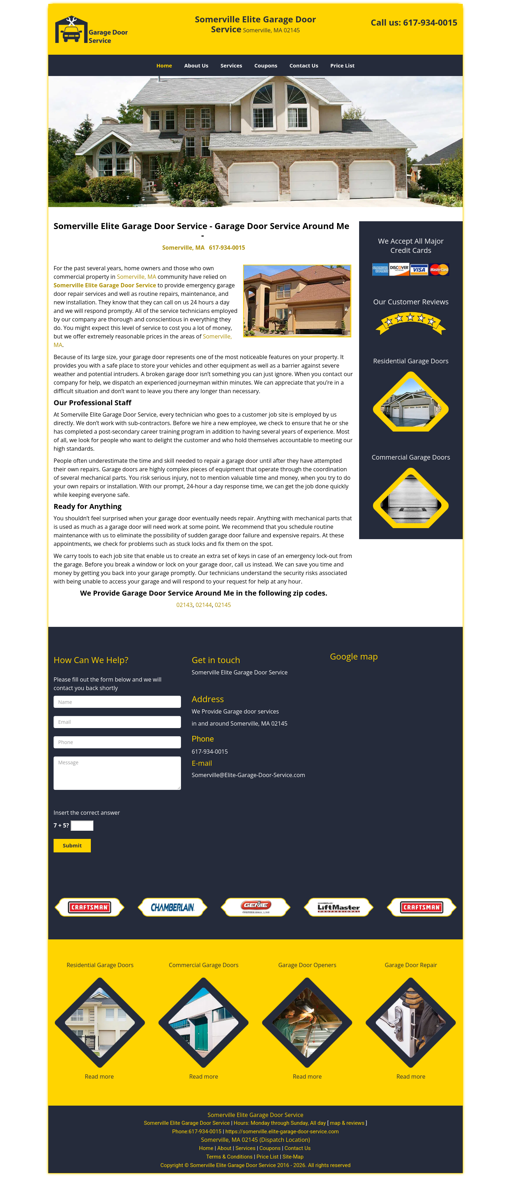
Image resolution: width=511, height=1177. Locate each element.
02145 (223, 605)
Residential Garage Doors (411, 361)
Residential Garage (91, 965)
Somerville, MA (183, 247)
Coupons (266, 65)
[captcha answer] (82, 825)
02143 (184, 605)
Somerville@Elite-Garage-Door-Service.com (248, 775)
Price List (342, 65)
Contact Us (304, 65)
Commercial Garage (195, 965)
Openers (325, 965)
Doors (125, 965)
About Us (196, 65)
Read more (99, 1076)
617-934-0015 (430, 22)
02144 (204, 605)
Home (164, 65)
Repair (428, 965)
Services (231, 65)
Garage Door (295, 965)
